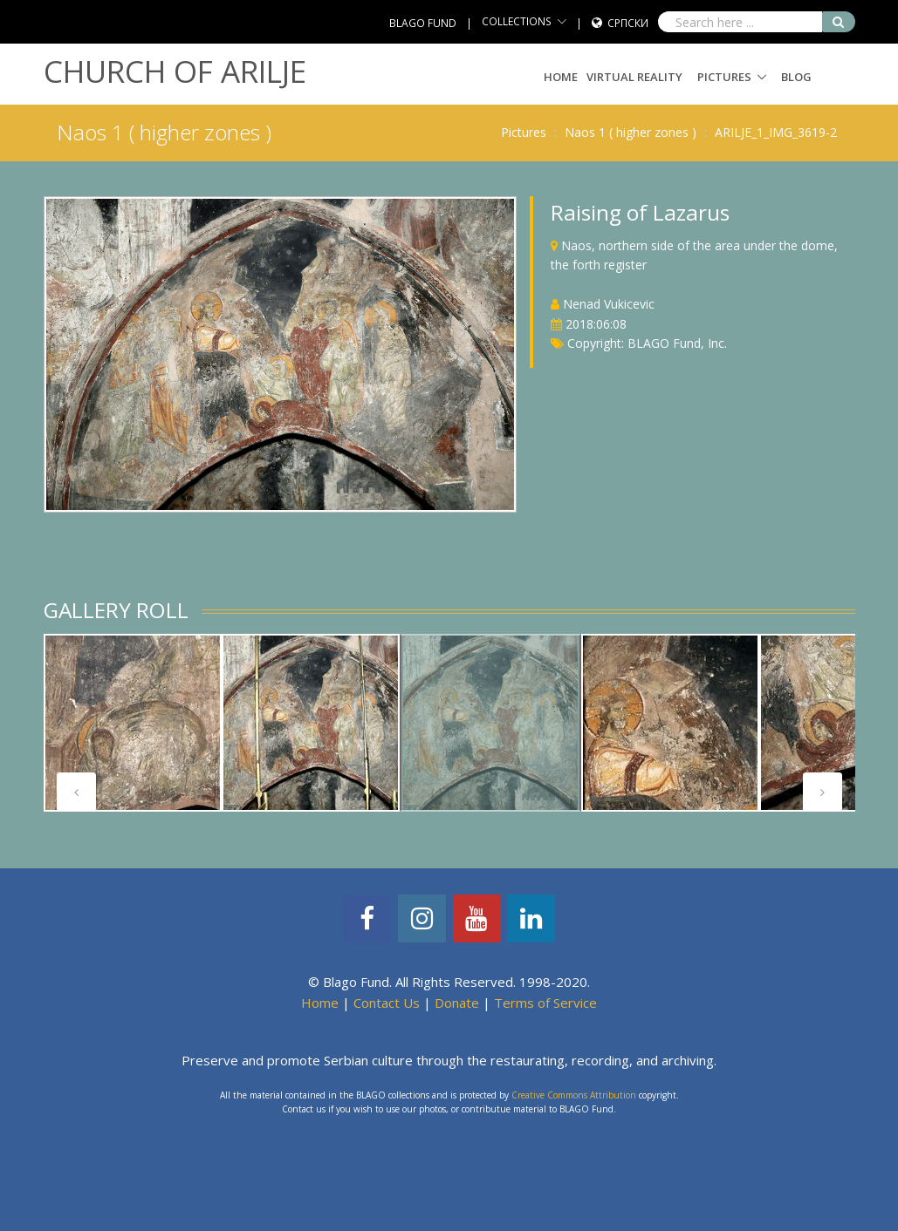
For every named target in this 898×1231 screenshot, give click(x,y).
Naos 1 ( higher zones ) (630, 132)
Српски (627, 23)
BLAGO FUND (422, 23)
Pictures (724, 77)
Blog (796, 77)
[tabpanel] (133, 723)
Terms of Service (545, 1002)
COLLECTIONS (517, 21)
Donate (457, 1002)
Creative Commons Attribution (573, 1095)
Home (561, 77)
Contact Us (386, 1002)
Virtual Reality (634, 77)
